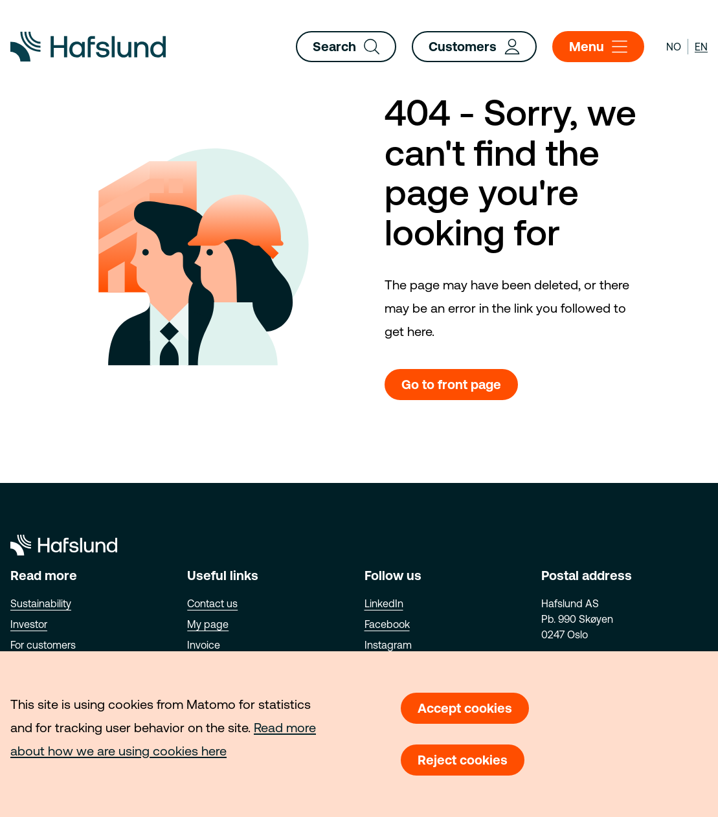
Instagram (388, 645)
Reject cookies (463, 759)
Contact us (212, 603)
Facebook (387, 624)
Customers (474, 46)
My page (208, 624)
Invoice (203, 645)
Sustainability (40, 603)
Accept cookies (465, 707)
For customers (43, 645)
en (701, 46)
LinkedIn (384, 603)
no (673, 46)
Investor (28, 624)
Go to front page (451, 384)
